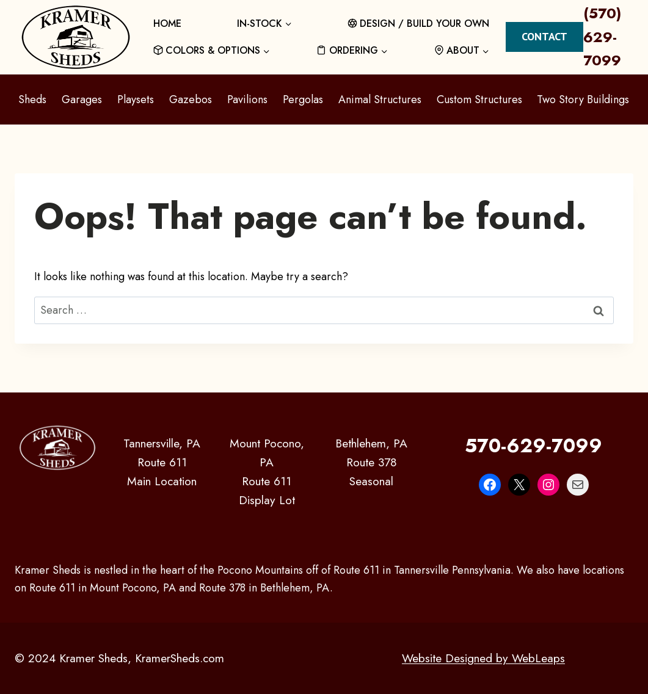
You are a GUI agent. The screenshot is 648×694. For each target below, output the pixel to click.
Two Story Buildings (583, 99)
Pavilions (247, 99)
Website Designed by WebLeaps (483, 658)
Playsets (135, 99)
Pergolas (303, 99)
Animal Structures (379, 99)
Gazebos (190, 99)
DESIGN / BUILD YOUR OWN (419, 23)
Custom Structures (479, 99)
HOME (167, 23)
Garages (82, 99)
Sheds (32, 99)
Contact (544, 36)
